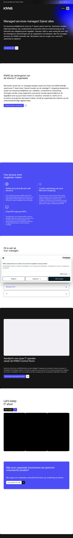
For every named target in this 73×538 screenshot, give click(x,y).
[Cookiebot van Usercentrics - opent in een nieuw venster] (63, 258)
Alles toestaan (59, 278)
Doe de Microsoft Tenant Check (13, 2)
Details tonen (63, 274)
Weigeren (13, 278)
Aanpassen (36, 278)
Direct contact (64, 2)
